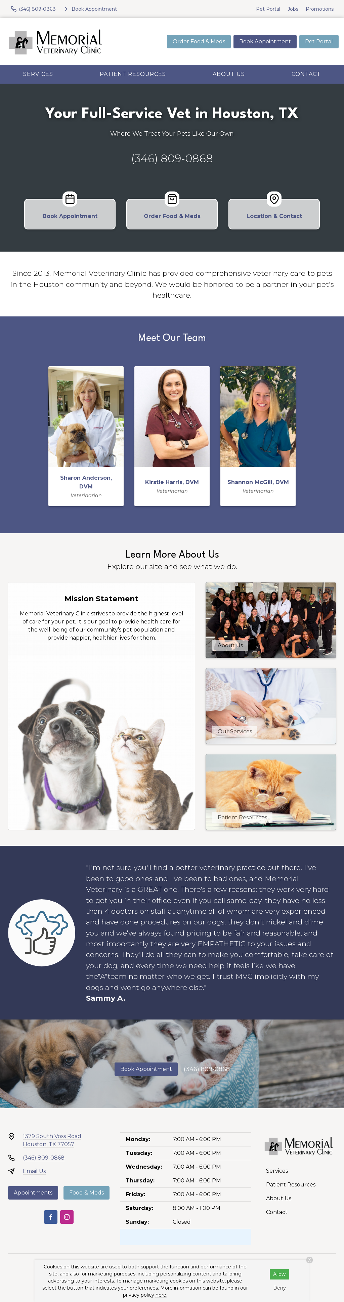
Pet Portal (268, 9)
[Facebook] (50, 1217)
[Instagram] (67, 1217)
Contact (306, 74)
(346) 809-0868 (172, 158)
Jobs (293, 9)
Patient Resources (133, 74)
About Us (229, 74)
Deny (279, 1288)
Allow (279, 1274)
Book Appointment (265, 41)
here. (161, 1295)
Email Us (34, 1171)
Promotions (320, 9)
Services (38, 74)
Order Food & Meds (199, 41)
